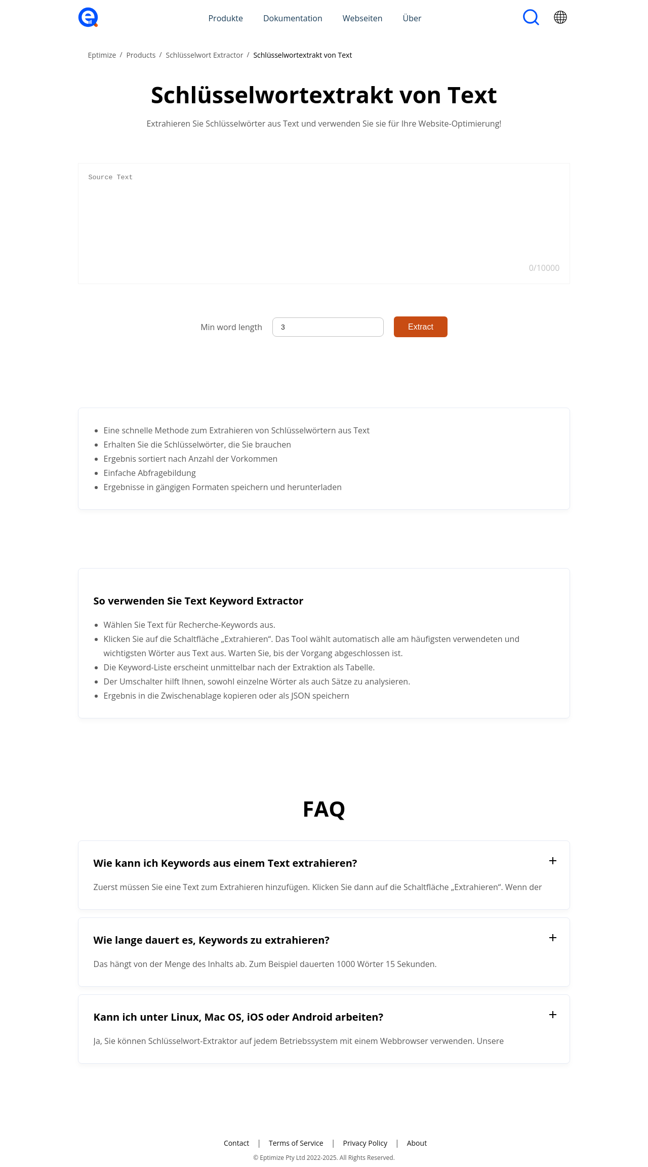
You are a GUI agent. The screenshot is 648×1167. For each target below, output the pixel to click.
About (417, 1143)
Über (412, 18)
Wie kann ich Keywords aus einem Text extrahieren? (225, 863)
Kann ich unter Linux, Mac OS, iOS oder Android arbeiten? (238, 1017)
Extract (420, 327)
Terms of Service (296, 1143)
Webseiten (363, 18)
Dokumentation (292, 18)
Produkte (225, 18)
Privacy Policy (365, 1143)
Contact (236, 1143)
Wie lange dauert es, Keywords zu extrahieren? (212, 940)
